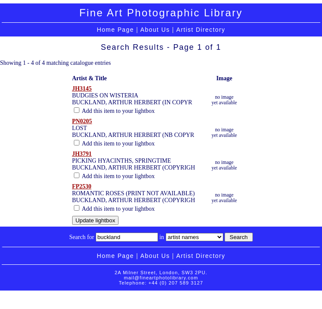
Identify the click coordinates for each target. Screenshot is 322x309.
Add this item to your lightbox (114, 111)
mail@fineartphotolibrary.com (161, 277)
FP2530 (81, 186)
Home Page (115, 29)
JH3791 (82, 154)
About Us (155, 29)
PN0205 (82, 121)
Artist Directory (200, 29)
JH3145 (82, 88)
